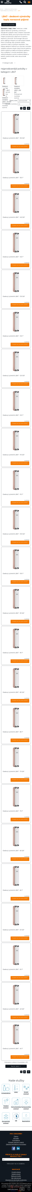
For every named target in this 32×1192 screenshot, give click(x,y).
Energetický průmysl (6, 1118)
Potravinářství (5, 1089)
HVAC (16, 1088)
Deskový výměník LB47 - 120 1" (13, 415)
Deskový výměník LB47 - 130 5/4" (14, 296)
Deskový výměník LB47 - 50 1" (13, 969)
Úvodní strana (16, 1172)
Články (16, 1136)
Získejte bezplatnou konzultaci (16, 1144)
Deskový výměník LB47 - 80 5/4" (13, 692)
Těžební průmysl (6, 1103)
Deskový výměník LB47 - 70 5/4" (13, 771)
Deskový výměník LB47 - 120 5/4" (14, 375)
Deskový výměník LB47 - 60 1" (13, 890)
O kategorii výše (7, 63)
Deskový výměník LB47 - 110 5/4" (14, 455)
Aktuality (16, 1138)
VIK (16, 1117)
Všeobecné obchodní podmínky (16, 1180)
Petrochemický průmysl (16, 1104)
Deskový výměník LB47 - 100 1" (13, 573)
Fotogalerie (16, 1140)
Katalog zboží (16, 1174)
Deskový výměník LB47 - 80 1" (13, 732)
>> (28, 108)
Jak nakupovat (16, 1178)
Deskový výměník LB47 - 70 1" (13, 811)
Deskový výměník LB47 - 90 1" (13, 653)
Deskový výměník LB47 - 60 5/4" (13, 850)
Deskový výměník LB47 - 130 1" (13, 336)
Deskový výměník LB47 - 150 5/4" (14, 138)
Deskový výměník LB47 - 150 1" (13, 177)
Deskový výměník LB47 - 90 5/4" (13, 613)
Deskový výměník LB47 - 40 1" (13, 1048)
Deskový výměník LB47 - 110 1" (13, 494)
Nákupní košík (16, 1176)
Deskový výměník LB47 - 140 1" (13, 257)
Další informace (13, 1189)
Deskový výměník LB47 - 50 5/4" (6, 99)
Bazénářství (26, 1117)
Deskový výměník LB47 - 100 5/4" (14, 534)
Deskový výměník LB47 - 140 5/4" (14, 217)
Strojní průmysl (26, 1089)
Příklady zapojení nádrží (16, 1142)
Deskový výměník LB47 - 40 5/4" (13, 1009)
